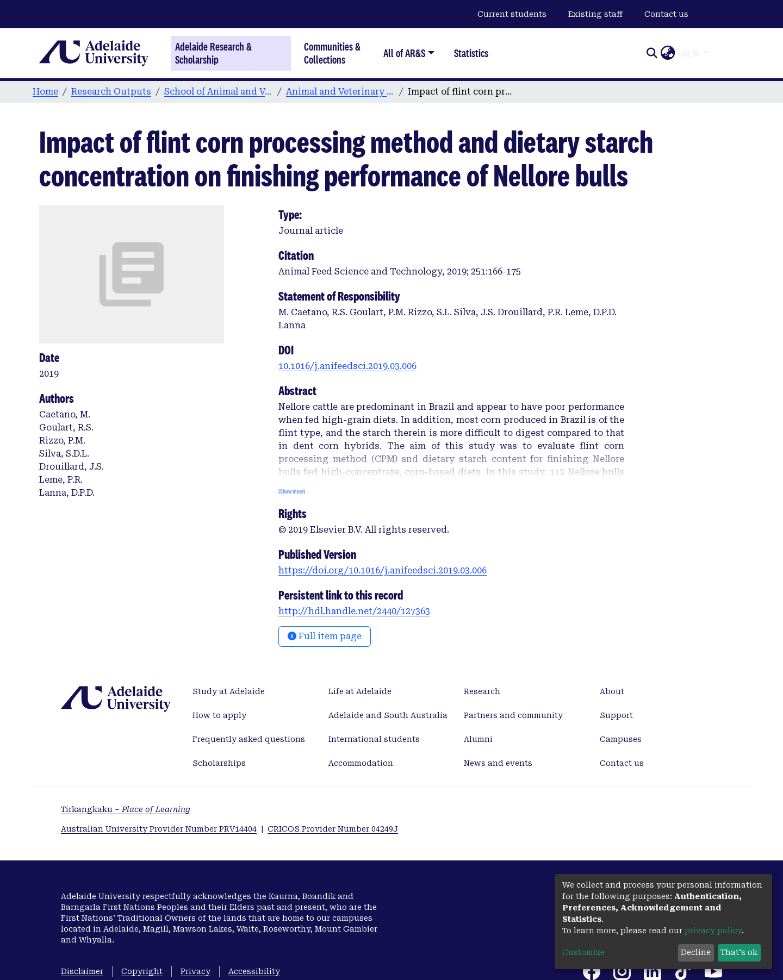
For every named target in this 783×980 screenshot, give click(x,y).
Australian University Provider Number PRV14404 (159, 829)
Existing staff (595, 14)
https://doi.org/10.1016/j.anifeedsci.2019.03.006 (382, 570)
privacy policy (713, 930)
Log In (689, 52)
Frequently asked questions (248, 739)
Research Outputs (111, 91)
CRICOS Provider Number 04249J (333, 829)
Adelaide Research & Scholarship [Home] (213, 53)
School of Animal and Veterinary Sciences (218, 91)
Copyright (142, 971)
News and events (498, 763)
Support (616, 715)
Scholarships (219, 763)
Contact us (666, 14)
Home (45, 91)
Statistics (471, 53)
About (612, 691)
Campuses (621, 739)
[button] (667, 53)
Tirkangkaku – (125, 809)
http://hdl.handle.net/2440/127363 (354, 611)
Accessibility (254, 971)
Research (482, 691)
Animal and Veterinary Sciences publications (340, 91)
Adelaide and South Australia (388, 715)
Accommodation (360, 763)
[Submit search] (651, 53)
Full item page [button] (325, 636)
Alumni (478, 739)
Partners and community (513, 715)
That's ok (738, 952)
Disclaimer (82, 971)
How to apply (219, 715)
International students (374, 739)
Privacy (195, 971)
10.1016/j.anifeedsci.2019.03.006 (347, 366)
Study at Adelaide (228, 691)
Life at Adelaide (359, 691)
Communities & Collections (332, 53)
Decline (696, 952)
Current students (511, 14)
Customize (583, 952)
